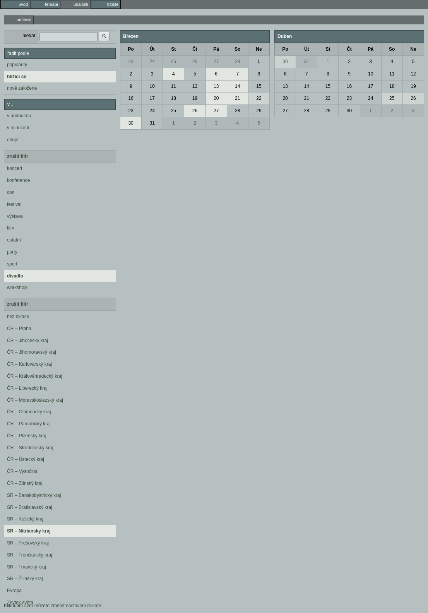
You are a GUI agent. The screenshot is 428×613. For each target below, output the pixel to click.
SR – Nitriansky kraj (29, 531)
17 (152, 98)
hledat (28, 35)
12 (194, 86)
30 (130, 123)
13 (216, 86)
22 (258, 98)
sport (12, 264)
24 (152, 61)
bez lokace (18, 316)
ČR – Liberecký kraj (27, 388)
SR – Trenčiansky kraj (29, 555)
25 (173, 61)
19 (194, 98)
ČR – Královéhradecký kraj (34, 376)
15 (258, 86)
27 (216, 61)
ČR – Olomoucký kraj (29, 411)
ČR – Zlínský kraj (24, 483)
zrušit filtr (17, 156)
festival (14, 204)
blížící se (16, 76)
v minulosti (18, 127)
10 (152, 86)
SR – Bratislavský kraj (29, 507)
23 (130, 61)
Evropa (14, 590)
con (10, 192)
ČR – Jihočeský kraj (27, 340)
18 (173, 98)
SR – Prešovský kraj (28, 543)
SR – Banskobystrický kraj (34, 495)
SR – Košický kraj (25, 519)
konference (18, 180)
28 (237, 61)
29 (258, 110)
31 (152, 123)
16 (130, 98)
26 (194, 61)
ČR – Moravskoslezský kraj (35, 400)
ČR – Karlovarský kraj (29, 364)
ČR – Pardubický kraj (29, 423)
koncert (14, 168)
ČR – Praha (19, 328)
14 (237, 86)
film (10, 228)
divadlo (15, 276)
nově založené (22, 88)
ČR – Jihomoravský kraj (31, 352)
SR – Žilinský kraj (25, 578)
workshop (17, 287)
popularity (17, 64)
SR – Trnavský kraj (26, 567)
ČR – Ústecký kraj (25, 459)
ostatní (14, 240)
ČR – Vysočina (22, 471)
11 (173, 86)
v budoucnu (19, 115)
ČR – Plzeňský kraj (26, 435)
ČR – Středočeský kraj (30, 447)
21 (237, 98)
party (12, 252)
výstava (15, 216)
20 (216, 98)
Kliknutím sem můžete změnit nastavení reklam (52, 605)
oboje (12, 139)
